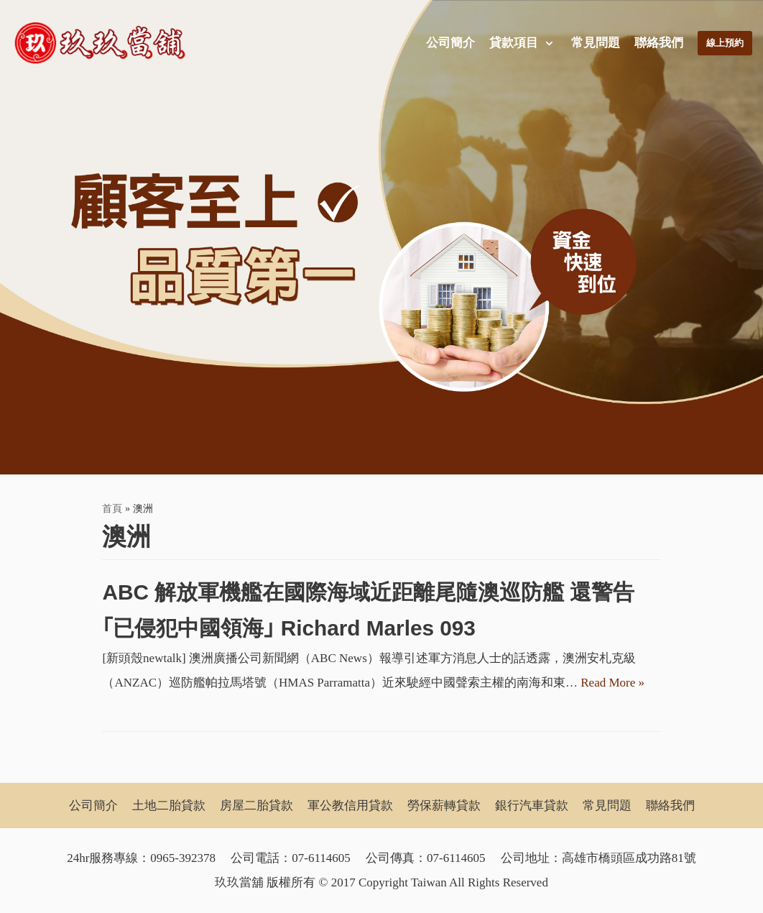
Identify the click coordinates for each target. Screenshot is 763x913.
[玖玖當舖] (104, 43)
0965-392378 (183, 858)
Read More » (612, 682)
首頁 (112, 508)
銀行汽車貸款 (531, 805)
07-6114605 (321, 858)
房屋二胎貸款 (256, 805)
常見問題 (592, 43)
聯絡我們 (656, 43)
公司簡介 (447, 43)
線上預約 (723, 42)
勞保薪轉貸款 (444, 805)
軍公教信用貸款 (350, 805)
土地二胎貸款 (168, 805)
